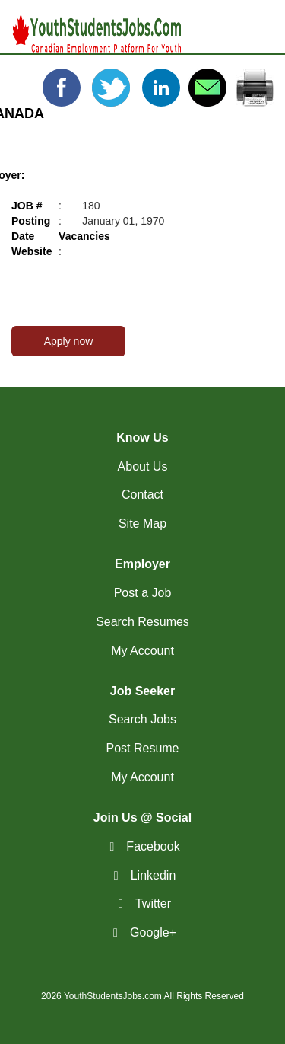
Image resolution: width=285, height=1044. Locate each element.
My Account (142, 650)
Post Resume (142, 748)
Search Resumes (142, 621)
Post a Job (143, 592)
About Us (143, 466)
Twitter (153, 903)
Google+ (153, 932)
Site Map (142, 523)
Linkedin (153, 875)
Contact (142, 494)
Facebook (152, 846)
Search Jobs (142, 719)
